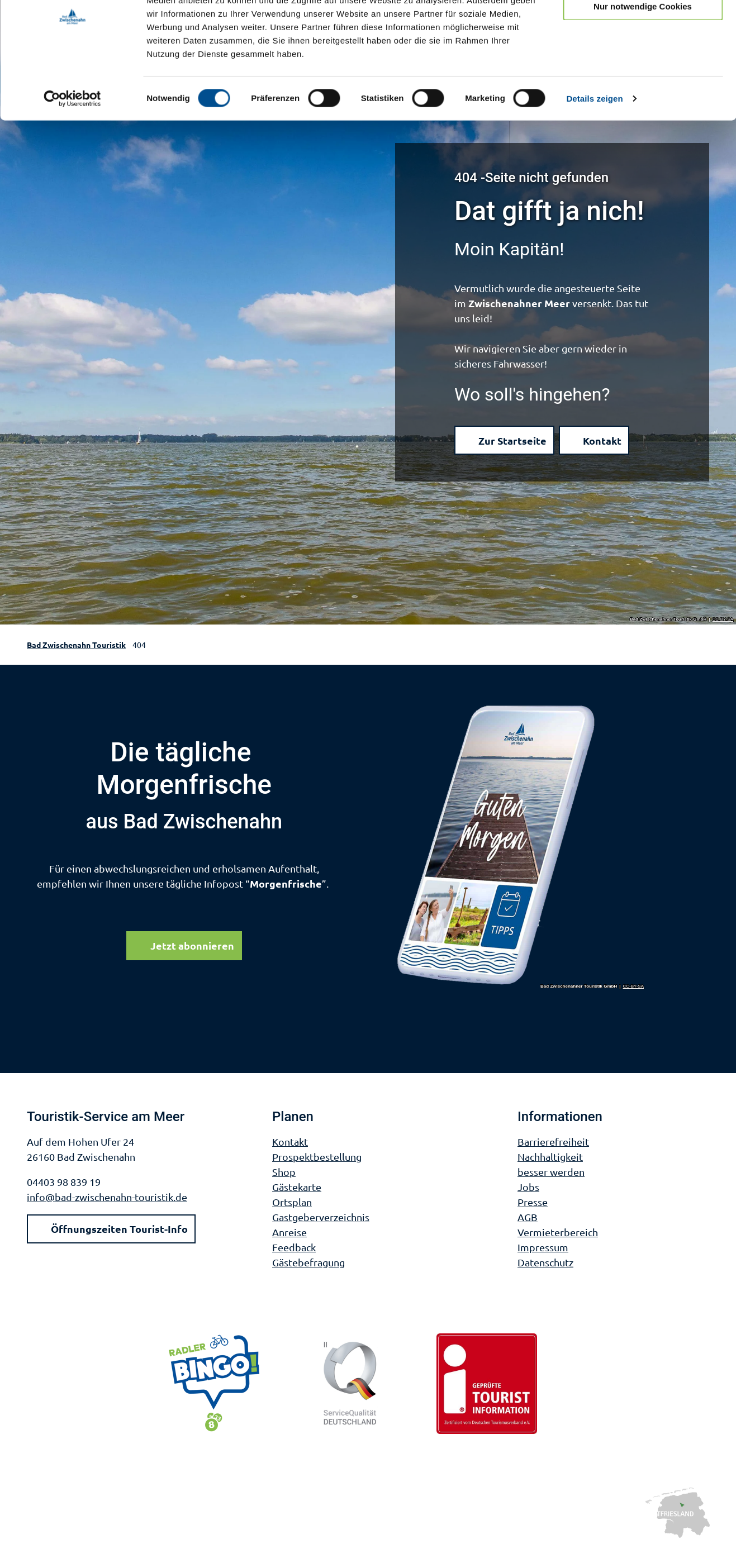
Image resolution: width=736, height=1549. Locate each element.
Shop (284, 1172)
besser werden (551, 1172)
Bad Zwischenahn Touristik (76, 645)
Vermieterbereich (557, 1232)
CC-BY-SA (723, 619)
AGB (527, 1217)
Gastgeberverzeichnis (320, 1217)
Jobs (528, 1187)
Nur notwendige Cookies (642, 60)
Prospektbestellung (317, 1156)
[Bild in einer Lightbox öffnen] (521, 846)
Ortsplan (292, 1202)
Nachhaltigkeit (550, 1156)
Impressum (542, 1247)
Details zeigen (594, 153)
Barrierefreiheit (553, 1141)
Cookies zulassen (642, 27)
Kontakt (290, 1141)
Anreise (289, 1232)
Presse (532, 1202)
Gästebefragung (308, 1262)
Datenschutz (545, 1262)
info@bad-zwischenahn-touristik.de (107, 1197)
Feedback (294, 1247)
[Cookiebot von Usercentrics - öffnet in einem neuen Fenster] (72, 153)
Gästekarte (296, 1187)
